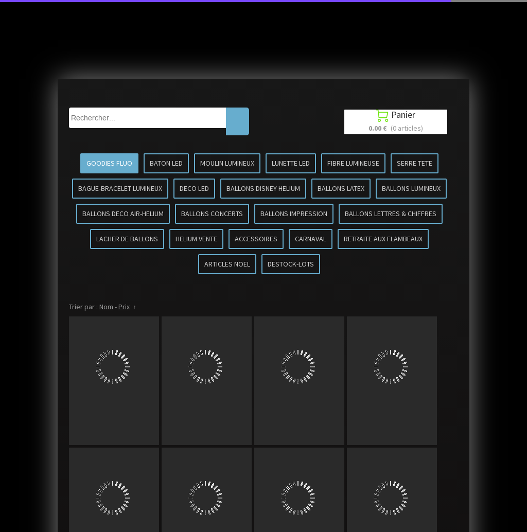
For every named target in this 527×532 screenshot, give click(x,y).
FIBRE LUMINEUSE (353, 163)
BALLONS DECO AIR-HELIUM (123, 213)
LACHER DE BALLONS (127, 238)
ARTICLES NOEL (227, 264)
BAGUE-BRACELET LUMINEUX (120, 188)
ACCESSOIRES (256, 238)
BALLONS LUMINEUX (411, 188)
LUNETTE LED (291, 163)
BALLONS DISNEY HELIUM (263, 188)
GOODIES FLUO (109, 163)
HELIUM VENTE (196, 238)
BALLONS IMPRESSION (293, 213)
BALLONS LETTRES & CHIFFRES (390, 213)
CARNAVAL (310, 238)
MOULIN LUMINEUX (227, 163)
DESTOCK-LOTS (291, 264)
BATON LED (166, 163)
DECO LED (194, 188)
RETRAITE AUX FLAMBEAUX (383, 238)
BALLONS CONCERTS (212, 213)
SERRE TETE (414, 163)
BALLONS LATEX (341, 188)
